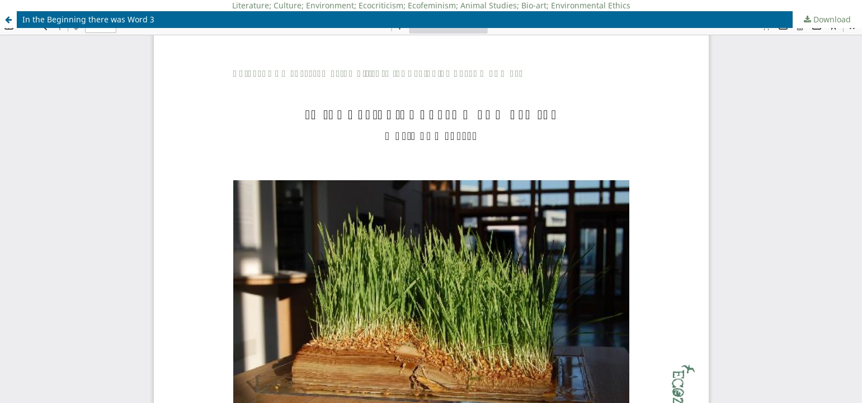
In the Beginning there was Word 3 (88, 19)
